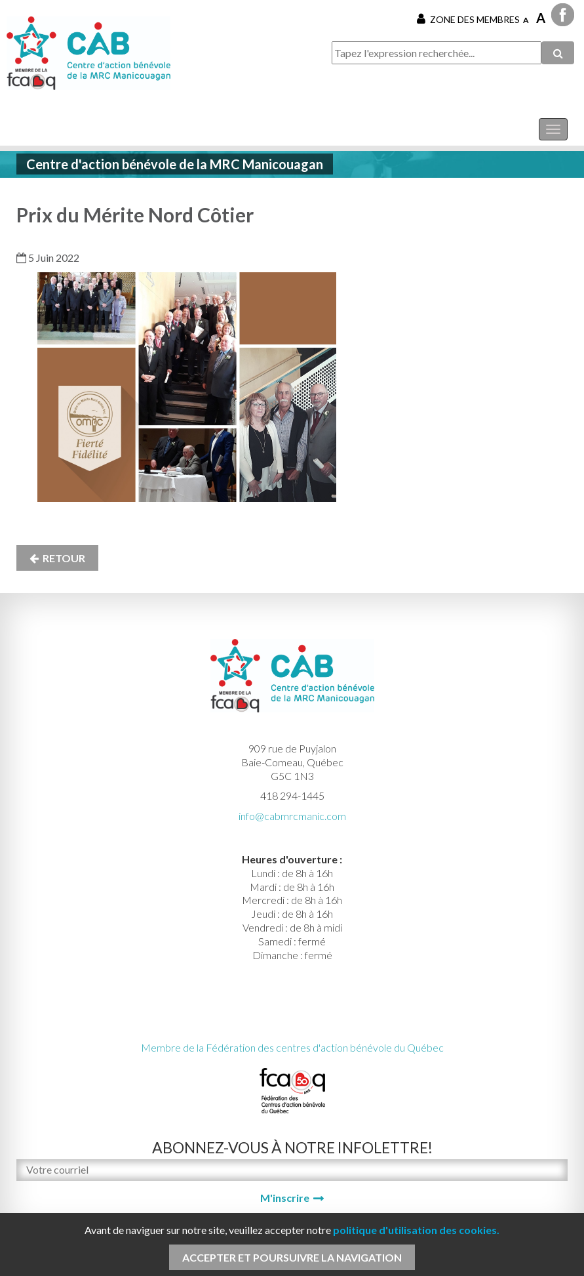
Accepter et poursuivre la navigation (292, 1257)
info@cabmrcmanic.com (292, 816)
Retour (57, 558)
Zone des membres (468, 19)
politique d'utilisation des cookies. (416, 1230)
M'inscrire (284, 1197)
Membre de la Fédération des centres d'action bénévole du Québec (292, 1047)
